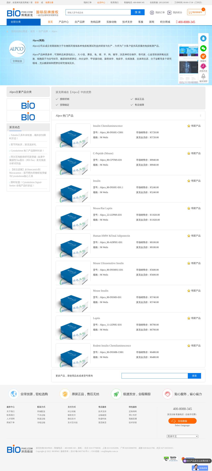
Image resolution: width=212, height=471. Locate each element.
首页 (50, 22)
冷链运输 (41, 422)
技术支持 (127, 22)
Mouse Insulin (100, 290)
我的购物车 (197, 12)
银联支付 (72, 415)
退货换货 (102, 422)
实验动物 (111, 22)
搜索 (194, 376)
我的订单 (88, 2)
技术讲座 (133, 422)
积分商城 (165, 22)
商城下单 (11, 422)
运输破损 (102, 415)
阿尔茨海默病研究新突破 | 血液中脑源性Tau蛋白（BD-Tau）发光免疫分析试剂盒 (27, 160)
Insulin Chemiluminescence (108, 125)
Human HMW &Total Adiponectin (111, 235)
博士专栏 (133, 415)
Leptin (96, 318)
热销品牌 (96, 22)
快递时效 (102, 419)
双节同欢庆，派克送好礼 (23, 144)
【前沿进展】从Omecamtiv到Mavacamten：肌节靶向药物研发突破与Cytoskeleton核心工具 (28, 172)
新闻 (151, 22)
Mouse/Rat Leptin (102, 208)
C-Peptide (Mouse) (103, 153)
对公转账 (72, 411)
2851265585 (164, 2)
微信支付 (72, 419)
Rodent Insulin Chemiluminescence (112, 345)
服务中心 (11, 407)
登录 (37, 2)
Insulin (96, 180)
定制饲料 (133, 411)
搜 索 (138, 12)
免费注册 (49, 2)
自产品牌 (80, 22)
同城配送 (41, 411)
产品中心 (64, 22)
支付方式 (72, 407)
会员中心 (101, 2)
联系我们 (115, 2)
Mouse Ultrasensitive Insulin (108, 263)
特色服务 (133, 407)
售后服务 (102, 407)
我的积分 (174, 12)
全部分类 (16, 22)
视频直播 (133, 419)
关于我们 (11, 411)
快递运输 (41, 419)
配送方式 (41, 407)
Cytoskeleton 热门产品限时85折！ (27, 150)
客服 (140, 22)
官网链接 (17, 61)
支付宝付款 (73, 422)
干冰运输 (41, 415)
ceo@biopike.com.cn (109, 451)
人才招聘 (11, 419)
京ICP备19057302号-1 (80, 451)
